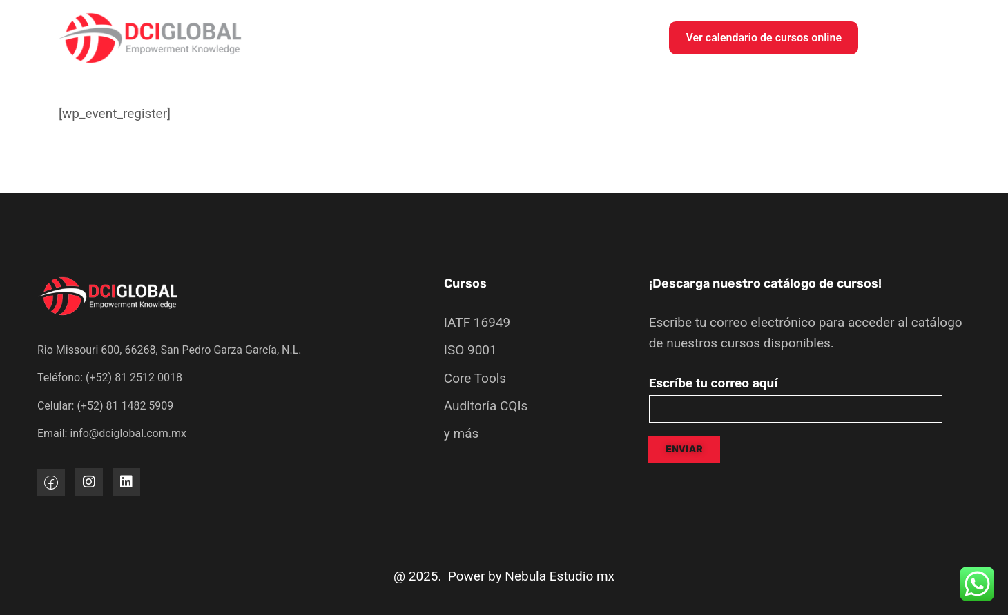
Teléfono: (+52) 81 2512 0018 (109, 377)
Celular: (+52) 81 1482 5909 (105, 405)
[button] (763, 37)
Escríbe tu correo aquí (713, 383)
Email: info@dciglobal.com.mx (111, 433)
